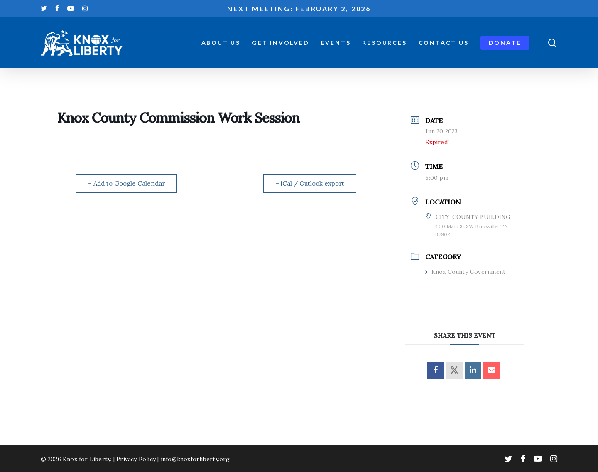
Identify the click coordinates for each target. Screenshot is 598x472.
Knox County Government (465, 271)
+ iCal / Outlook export (309, 183)
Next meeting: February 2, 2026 (299, 8)
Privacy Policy (136, 459)
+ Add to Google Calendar (126, 183)
